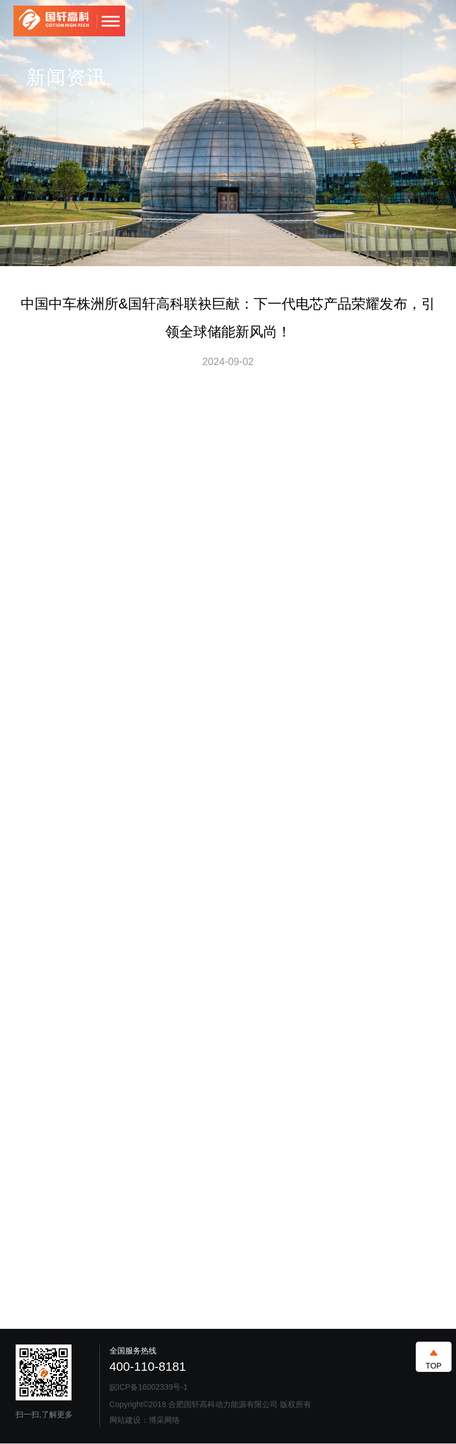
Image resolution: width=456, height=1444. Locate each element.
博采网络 (164, 1419)
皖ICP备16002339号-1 (149, 1387)
